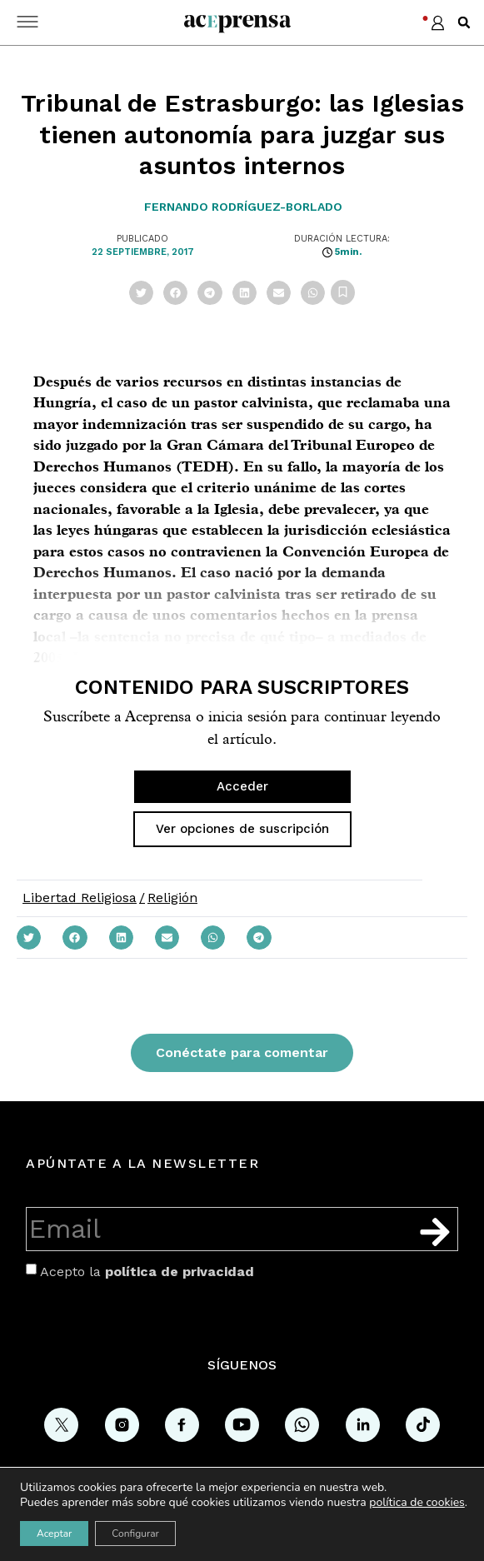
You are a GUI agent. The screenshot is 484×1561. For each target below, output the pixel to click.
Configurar (135, 1533)
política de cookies (417, 1502)
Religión (172, 897)
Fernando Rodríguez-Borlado (243, 206)
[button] (464, 22)
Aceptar (54, 1533)
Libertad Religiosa (79, 897)
